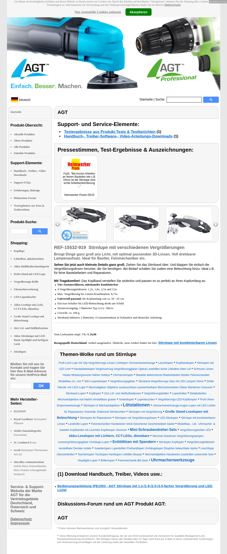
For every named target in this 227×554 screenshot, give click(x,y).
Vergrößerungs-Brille (26, 281)
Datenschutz (173, 5)
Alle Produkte (22, 146)
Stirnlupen (20, 351)
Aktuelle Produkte (24, 134)
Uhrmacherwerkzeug (26, 289)
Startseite (146, 99)
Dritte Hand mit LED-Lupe (30, 274)
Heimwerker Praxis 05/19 (79, 194)
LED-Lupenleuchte (25, 297)
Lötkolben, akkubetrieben (29, 258)
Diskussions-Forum (25, 198)
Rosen (25, 442)
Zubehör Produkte (24, 153)
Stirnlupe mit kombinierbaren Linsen (187, 343)
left (57, 224)
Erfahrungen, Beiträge (27, 190)
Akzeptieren (138, 12)
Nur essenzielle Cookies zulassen (98, 12)
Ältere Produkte (23, 140)
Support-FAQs (22, 182)
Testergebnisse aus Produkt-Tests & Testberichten (110, 132)
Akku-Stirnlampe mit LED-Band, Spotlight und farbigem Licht (31, 340)
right (216, 224)
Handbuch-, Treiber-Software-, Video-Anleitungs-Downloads (118, 136)
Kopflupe (19, 251)
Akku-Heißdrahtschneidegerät (31, 266)
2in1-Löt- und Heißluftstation (31, 328)
